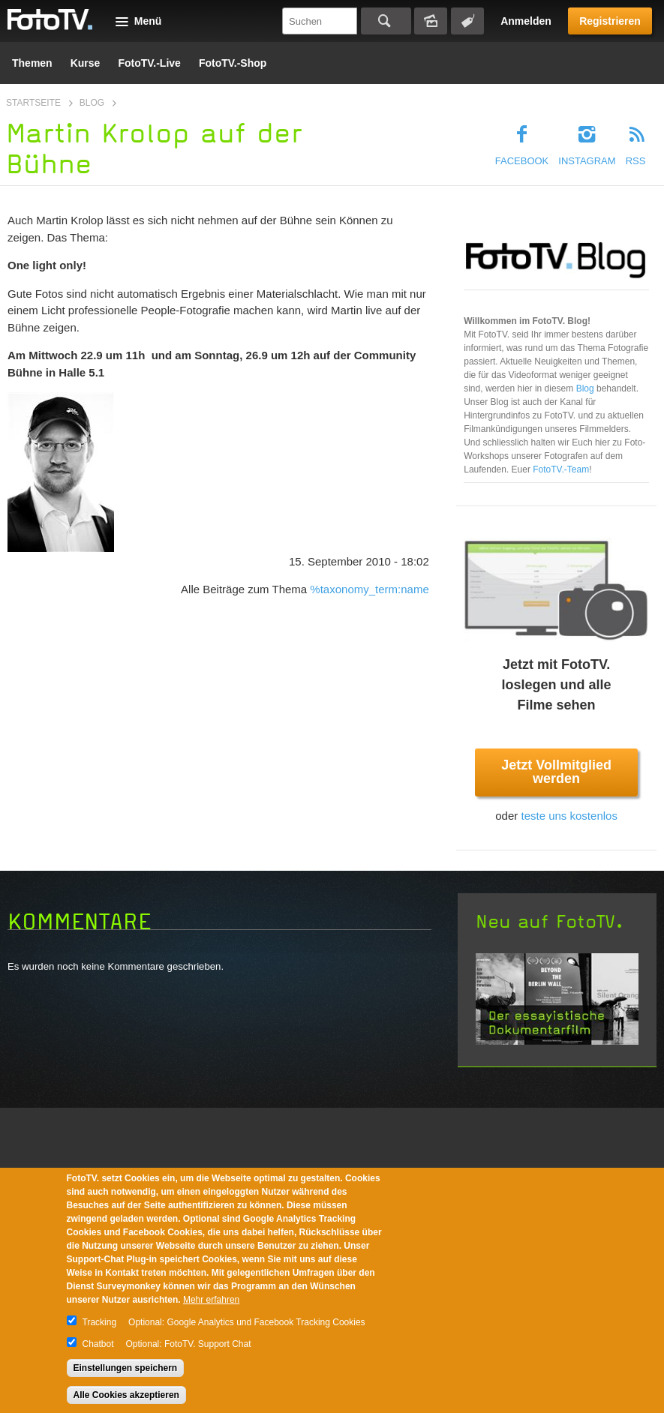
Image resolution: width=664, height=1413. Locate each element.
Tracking (100, 1322)
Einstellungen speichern (126, 1368)
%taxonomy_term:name (369, 589)
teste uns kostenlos (569, 815)
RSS (636, 160)
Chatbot (98, 1344)
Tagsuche (467, 21)
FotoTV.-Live (149, 63)
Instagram (586, 160)
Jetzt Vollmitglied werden (556, 772)
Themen (32, 63)
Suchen (386, 21)
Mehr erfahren (211, 1299)
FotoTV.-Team (561, 469)
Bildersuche (430, 21)
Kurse (86, 63)
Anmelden (525, 21)
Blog (92, 103)
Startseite (33, 103)
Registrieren (610, 21)
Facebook (522, 160)
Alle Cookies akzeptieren (126, 1395)
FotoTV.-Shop (232, 63)
